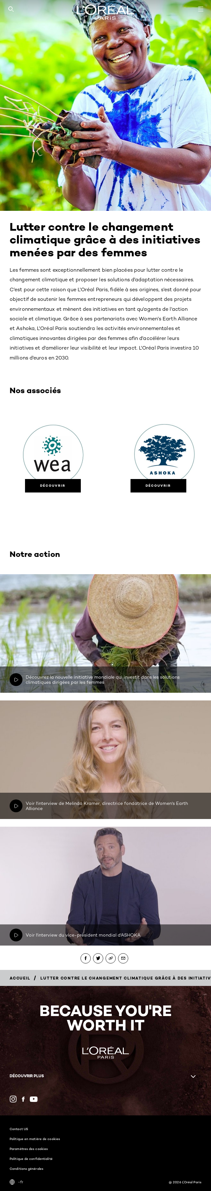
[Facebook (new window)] (23, 1099)
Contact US (19, 1129)
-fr (16, 1182)
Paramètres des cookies (29, 1149)
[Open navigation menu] (200, 9)
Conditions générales (26, 1168)
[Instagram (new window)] (13, 1099)
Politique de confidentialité (31, 1159)
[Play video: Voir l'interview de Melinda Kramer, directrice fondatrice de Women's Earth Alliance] (16, 805)
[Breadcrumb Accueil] (20, 978)
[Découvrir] (53, 485)
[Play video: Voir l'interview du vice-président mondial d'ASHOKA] (16, 935)
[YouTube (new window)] (34, 1099)
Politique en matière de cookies (35, 1139)
